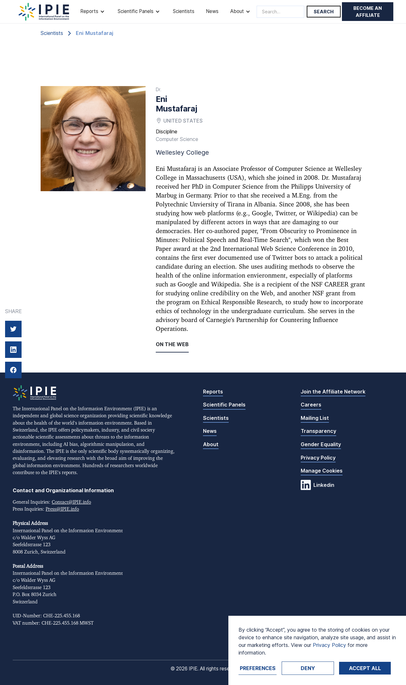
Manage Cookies (322, 470)
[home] (44, 12)
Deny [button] (308, 668)
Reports (213, 391)
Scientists (183, 11)
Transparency (318, 431)
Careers (311, 404)
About (211, 444)
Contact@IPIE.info (71, 502)
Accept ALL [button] (365, 668)
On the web (172, 344)
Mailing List (315, 418)
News (212, 11)
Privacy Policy (318, 457)
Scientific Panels (224, 404)
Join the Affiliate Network (333, 391)
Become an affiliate (367, 11)
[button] (93, 11)
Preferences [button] (258, 668)
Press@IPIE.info (62, 509)
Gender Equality (321, 444)
